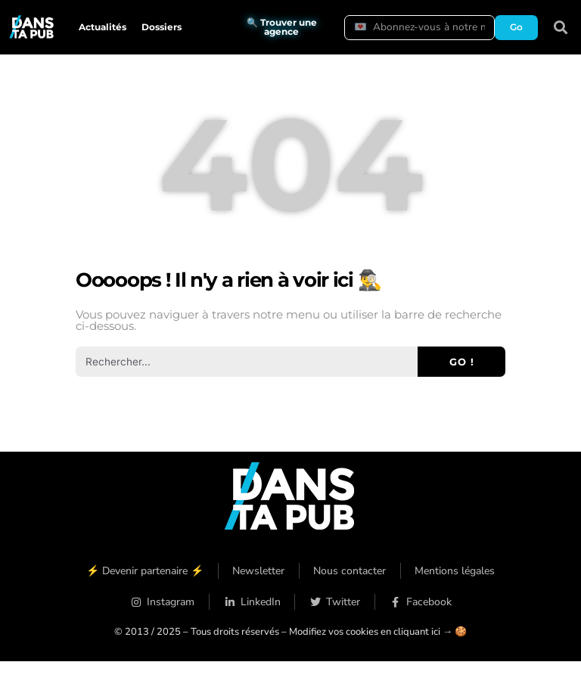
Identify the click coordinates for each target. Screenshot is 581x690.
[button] (560, 27)
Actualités (102, 27)
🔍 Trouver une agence (282, 27)
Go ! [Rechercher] (461, 362)
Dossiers (161, 27)
